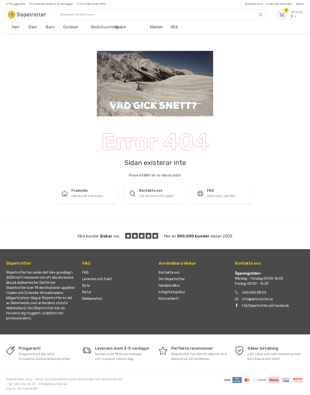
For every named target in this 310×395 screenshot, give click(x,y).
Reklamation (92, 299)
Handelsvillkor (169, 286)
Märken (156, 27)
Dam (33, 27)
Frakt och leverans (279, 4)
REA (174, 27)
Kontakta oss (169, 272)
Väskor (120, 27)
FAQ (85, 272)
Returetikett (169, 299)
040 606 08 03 (250, 293)
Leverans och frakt (97, 279)
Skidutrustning (100, 27)
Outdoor (70, 27)
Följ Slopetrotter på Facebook (262, 306)
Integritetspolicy (172, 292)
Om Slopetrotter (172, 279)
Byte (86, 286)
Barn (50, 27)
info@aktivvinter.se (254, 299)
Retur (300, 4)
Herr (16, 27)
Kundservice (254, 4)
